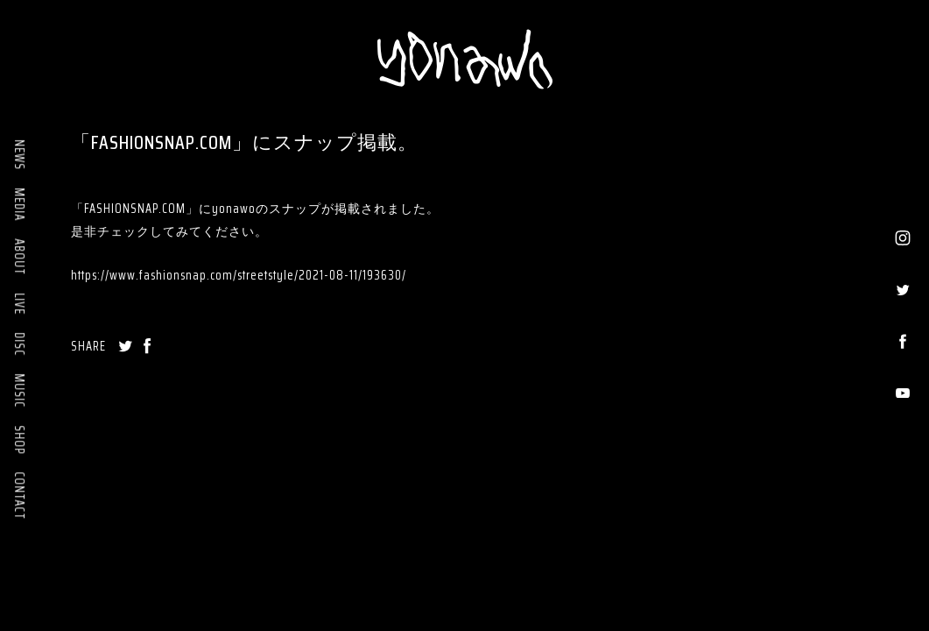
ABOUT (19, 256)
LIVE (19, 304)
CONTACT (19, 495)
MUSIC (19, 390)
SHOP (19, 439)
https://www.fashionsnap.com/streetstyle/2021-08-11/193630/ (238, 275)
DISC (19, 344)
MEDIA (19, 204)
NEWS (19, 154)
